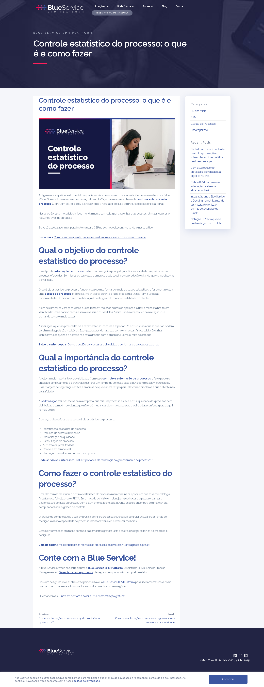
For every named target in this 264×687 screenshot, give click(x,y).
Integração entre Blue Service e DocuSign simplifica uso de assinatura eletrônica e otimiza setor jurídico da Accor (208, 204)
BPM (193, 117)
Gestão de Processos (203, 123)
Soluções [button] (101, 6)
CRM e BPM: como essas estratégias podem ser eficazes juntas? (205, 186)
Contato (180, 6)
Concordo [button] (228, 679)
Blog (164, 6)
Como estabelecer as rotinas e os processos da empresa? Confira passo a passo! (102, 544)
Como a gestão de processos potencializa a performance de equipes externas (113, 344)
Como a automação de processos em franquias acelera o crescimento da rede (100, 237)
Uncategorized (199, 130)
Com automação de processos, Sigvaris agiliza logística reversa (206, 171)
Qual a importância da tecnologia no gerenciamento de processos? (113, 460)
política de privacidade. (87, 680)
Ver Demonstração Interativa (112, 13)
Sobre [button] (148, 6)
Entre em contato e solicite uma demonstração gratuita (92, 596)
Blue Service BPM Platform (119, 582)
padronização (49, 401)
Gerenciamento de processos (76, 572)
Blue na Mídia (198, 111)
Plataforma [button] (125, 6)
